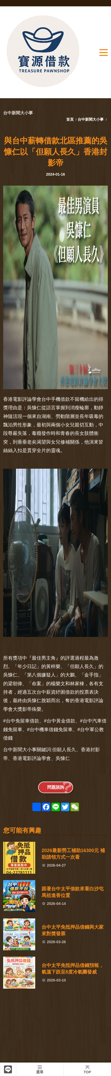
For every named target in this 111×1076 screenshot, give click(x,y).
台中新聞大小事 (91, 119)
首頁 (70, 119)
